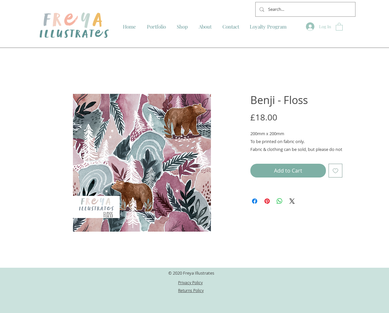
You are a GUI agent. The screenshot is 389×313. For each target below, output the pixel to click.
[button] (339, 26)
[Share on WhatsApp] (280, 201)
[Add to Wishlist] (335, 170)
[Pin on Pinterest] (267, 201)
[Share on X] (292, 201)
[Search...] (304, 9)
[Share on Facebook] (255, 201)
